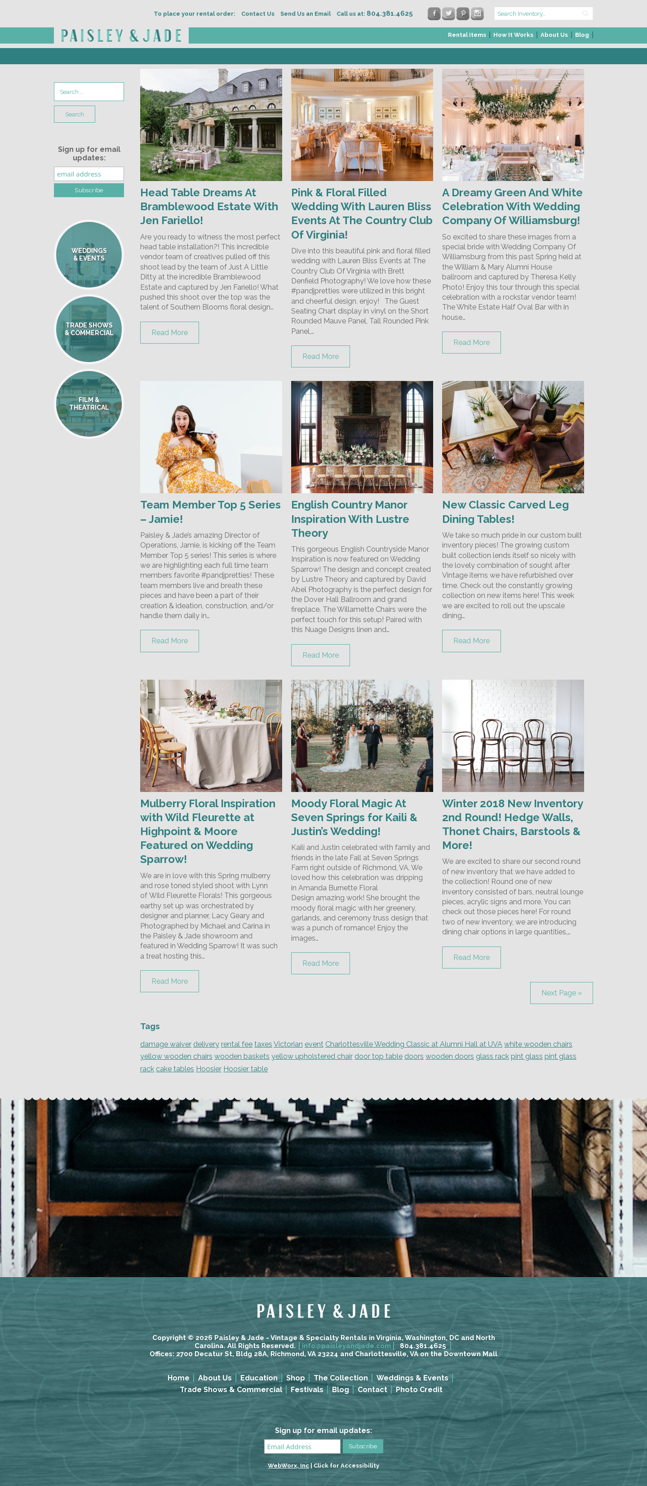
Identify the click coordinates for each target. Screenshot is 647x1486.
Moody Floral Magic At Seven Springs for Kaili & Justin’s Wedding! (354, 817)
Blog (582, 34)
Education (259, 1378)
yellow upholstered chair (312, 1056)
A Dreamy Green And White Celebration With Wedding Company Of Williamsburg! (512, 206)
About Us (554, 34)
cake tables (175, 1069)
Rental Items (467, 34)
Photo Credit (419, 1389)
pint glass (527, 1056)
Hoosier (209, 1069)
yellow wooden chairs (176, 1056)
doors (414, 1056)
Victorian (288, 1044)
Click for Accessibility (346, 1465)
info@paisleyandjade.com (346, 1346)
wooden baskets (242, 1056)
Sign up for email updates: (89, 153)
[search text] (543, 13)
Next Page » (561, 993)
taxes (263, 1044)
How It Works (513, 34)
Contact (372, 1389)
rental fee (237, 1044)
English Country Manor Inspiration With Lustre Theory (350, 518)
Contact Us (258, 13)
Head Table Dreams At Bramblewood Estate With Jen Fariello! (209, 206)
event (314, 1044)
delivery (206, 1044)
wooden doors (449, 1056)
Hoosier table (245, 1069)
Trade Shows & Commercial (231, 1389)
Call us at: (375, 13)
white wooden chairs (538, 1044)
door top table (379, 1056)
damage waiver (165, 1044)
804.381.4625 (423, 1346)
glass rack (492, 1056)
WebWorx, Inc (288, 1465)
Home (179, 1378)
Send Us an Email (305, 13)
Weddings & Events (412, 1378)
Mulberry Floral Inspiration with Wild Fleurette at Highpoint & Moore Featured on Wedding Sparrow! (207, 831)
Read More (169, 332)
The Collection (341, 1378)
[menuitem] (467, 37)
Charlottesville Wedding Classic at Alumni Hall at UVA (413, 1044)
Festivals (307, 1389)
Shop (295, 1378)
